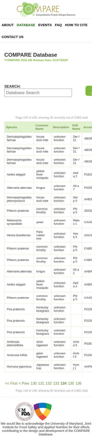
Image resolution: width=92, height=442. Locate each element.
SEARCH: (12, 86)
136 (79, 383)
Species (11, 127)
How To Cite (76, 25)
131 (41, 383)
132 (49, 383)
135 (71, 383)
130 (34, 383)
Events (45, 25)
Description (61, 127)
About (8, 25)
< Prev (24, 383)
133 (56, 383)
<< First (11, 383)
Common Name (42, 127)
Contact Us (12, 37)
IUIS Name (76, 127)
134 (63, 383)
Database (26, 25)
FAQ (58, 25)
